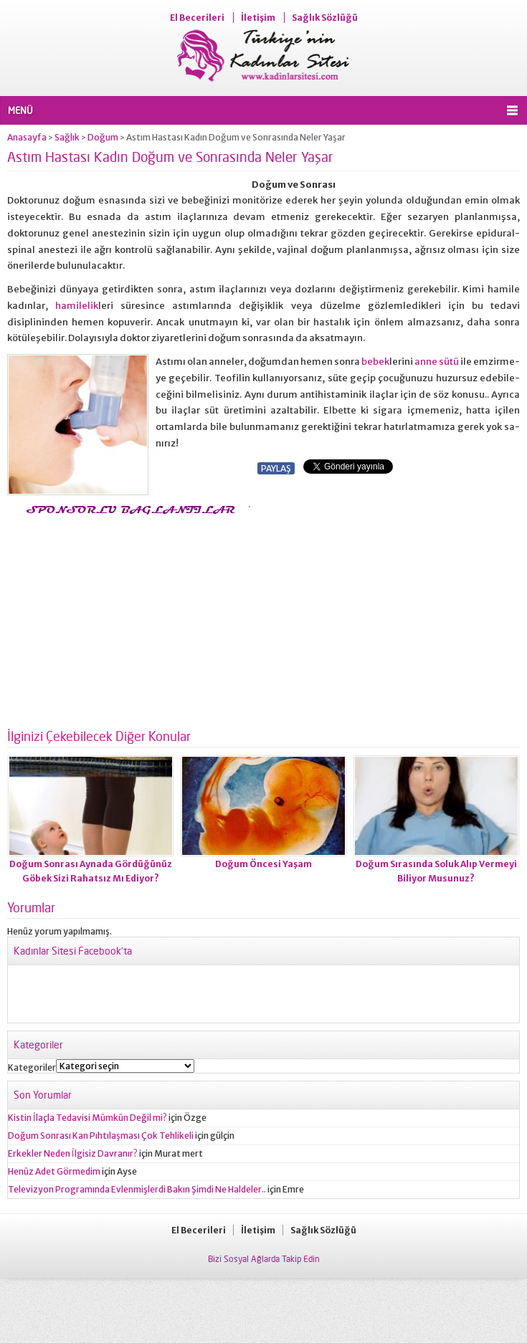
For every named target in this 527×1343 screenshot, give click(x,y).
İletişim (258, 17)
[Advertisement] (127, 617)
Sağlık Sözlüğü (325, 17)
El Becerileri (197, 17)
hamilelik (76, 306)
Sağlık (67, 137)
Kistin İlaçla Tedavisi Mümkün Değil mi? (87, 1117)
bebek (375, 361)
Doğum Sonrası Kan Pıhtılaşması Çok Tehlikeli (101, 1135)
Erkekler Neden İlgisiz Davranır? (73, 1153)
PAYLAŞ (276, 468)
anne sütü (436, 361)
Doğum (102, 137)
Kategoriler (32, 1067)
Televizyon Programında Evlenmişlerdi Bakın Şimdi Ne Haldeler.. (137, 1189)
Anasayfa (27, 137)
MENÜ (20, 110)
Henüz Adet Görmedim (54, 1171)
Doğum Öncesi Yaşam (263, 864)
